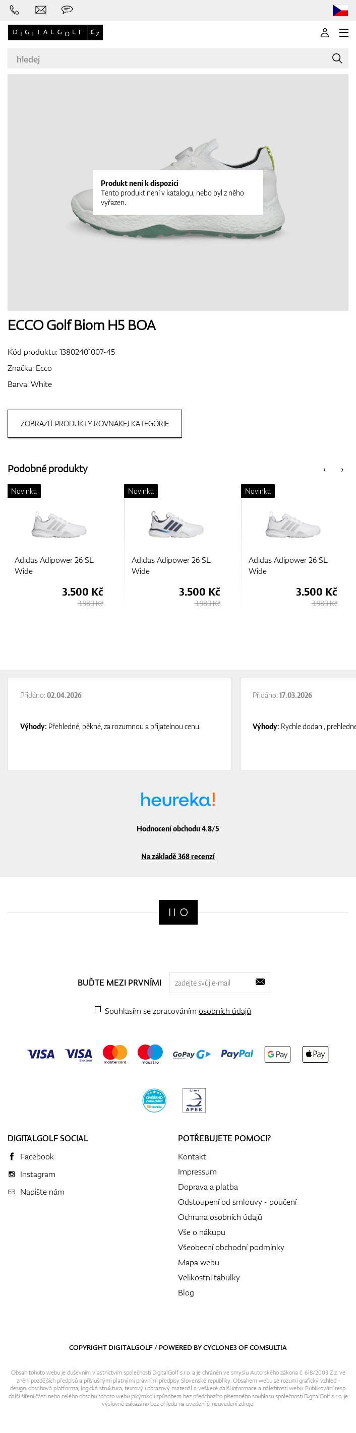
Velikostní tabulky (209, 1277)
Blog (186, 1292)
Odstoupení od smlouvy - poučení (237, 1201)
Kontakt (192, 1156)
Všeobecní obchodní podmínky (231, 1247)
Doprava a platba (208, 1186)
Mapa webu (198, 1262)
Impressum (197, 1171)
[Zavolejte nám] (15, 10)
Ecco (44, 367)
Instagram (37, 1174)
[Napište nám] (41, 10)
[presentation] (324, 469)
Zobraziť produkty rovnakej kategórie (95, 423)
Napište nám (42, 1191)
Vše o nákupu (201, 1231)
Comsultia (268, 1347)
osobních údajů (225, 1010)
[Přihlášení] (325, 33)
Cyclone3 (220, 1347)
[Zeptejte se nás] (67, 10)
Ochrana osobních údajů (220, 1216)
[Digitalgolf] (178, 912)
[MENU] (343, 33)
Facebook (37, 1156)
